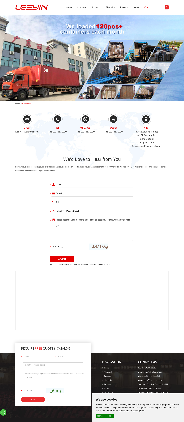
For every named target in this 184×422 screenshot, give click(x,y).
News (136, 7)
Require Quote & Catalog (45, 348)
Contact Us (150, 7)
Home (69, 7)
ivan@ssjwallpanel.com (27, 131)
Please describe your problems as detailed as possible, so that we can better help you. (92, 229)
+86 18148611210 (57, 131)
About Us (110, 7)
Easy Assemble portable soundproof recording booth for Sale (86, 264)
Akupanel (81, 7)
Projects (124, 7)
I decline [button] (109, 416)
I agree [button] (100, 416)
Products (96, 7)
